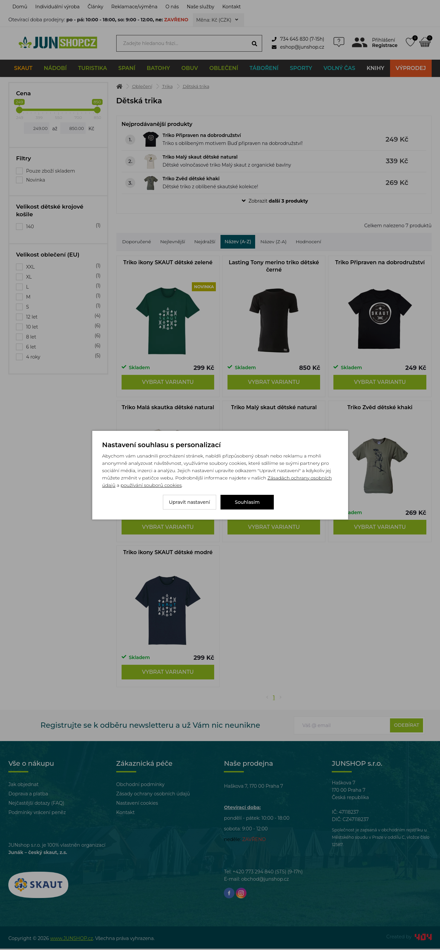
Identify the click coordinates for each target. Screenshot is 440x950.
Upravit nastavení (189, 502)
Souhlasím (247, 502)
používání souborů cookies (151, 485)
